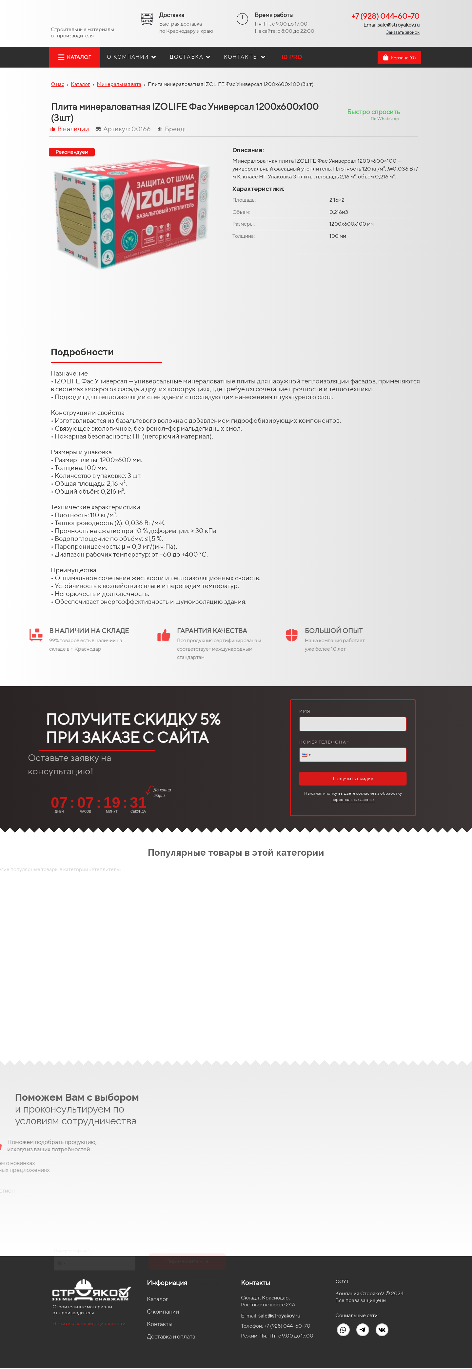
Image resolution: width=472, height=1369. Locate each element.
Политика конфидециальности (89, 1323)
